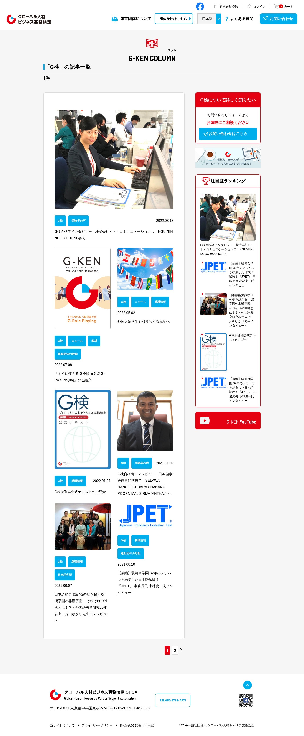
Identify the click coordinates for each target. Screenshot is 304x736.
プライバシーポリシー (97, 725)
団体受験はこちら (173, 19)
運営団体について (135, 19)
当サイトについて (62, 725)
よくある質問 (241, 19)
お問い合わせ (281, 19)
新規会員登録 (229, 6)
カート (286, 6)
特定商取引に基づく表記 (137, 725)
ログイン (259, 6)
